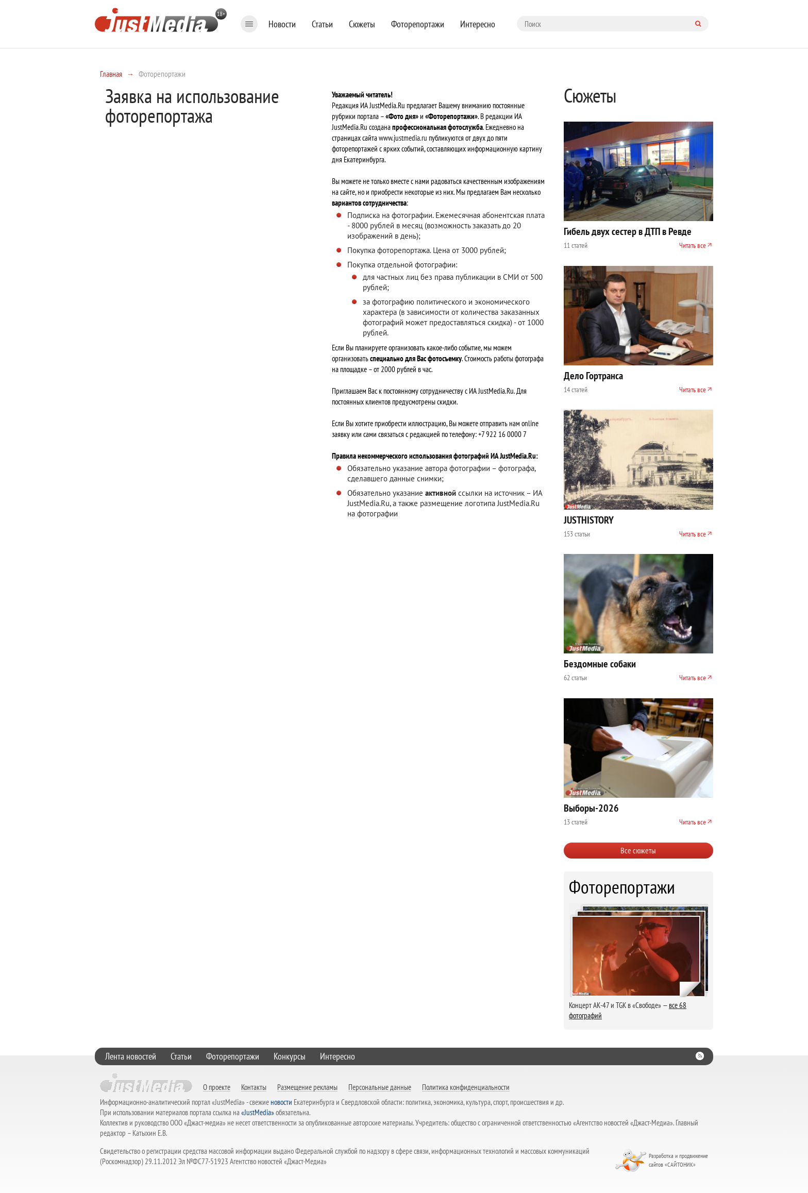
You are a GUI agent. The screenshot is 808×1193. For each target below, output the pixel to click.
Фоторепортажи (417, 24)
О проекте (216, 1086)
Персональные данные (379, 1086)
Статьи (322, 24)
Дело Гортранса (593, 376)
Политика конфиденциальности (466, 1086)
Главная (111, 74)
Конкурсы (290, 1056)
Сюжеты (362, 24)
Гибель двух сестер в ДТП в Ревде (628, 231)
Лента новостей (130, 1056)
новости (281, 1102)
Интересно (477, 24)
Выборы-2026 (591, 808)
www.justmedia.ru (403, 138)
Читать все (692, 245)
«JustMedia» (257, 1112)
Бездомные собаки (600, 664)
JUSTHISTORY (589, 520)
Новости (282, 24)
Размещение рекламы (307, 1086)
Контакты (253, 1086)
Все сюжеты (638, 850)
